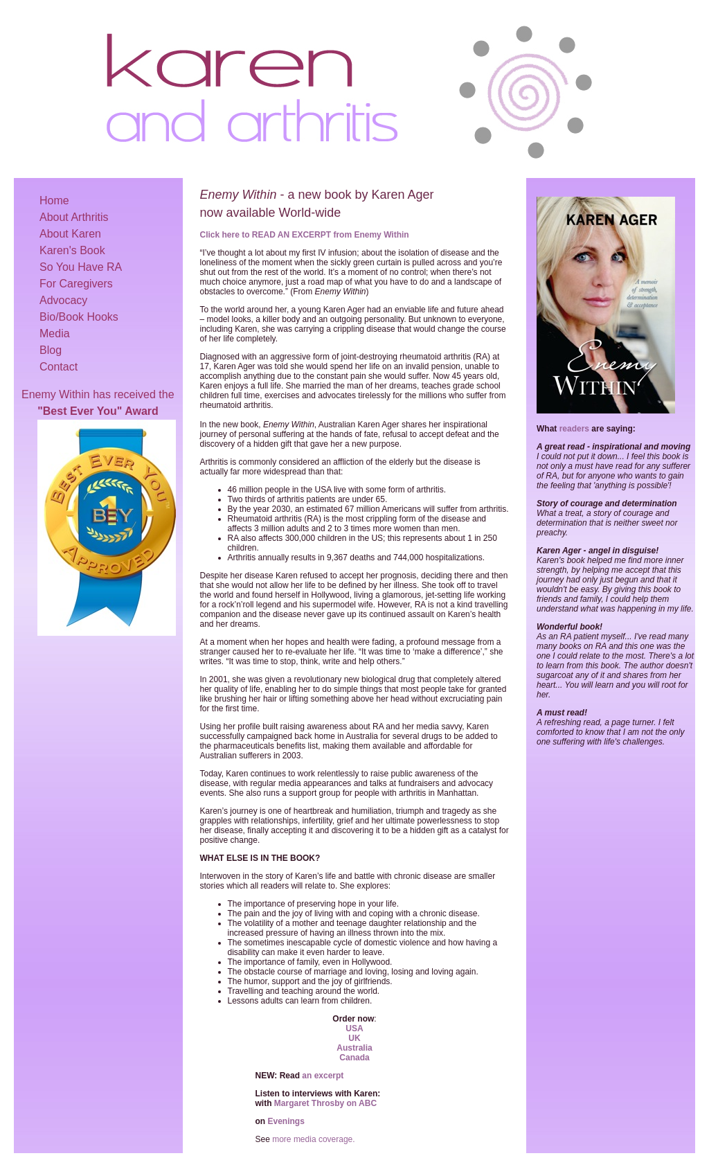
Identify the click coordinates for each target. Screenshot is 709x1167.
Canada (354, 1057)
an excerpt (322, 1075)
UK (354, 1038)
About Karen (70, 234)
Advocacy (63, 300)
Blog (50, 350)
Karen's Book (72, 250)
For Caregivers (76, 283)
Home (54, 200)
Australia (354, 1048)
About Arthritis (74, 217)
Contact (58, 367)
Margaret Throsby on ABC (325, 1103)
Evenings (286, 1121)
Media (54, 333)
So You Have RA (80, 267)
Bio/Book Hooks (78, 317)
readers (574, 429)
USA (354, 1028)
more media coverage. (313, 1139)
